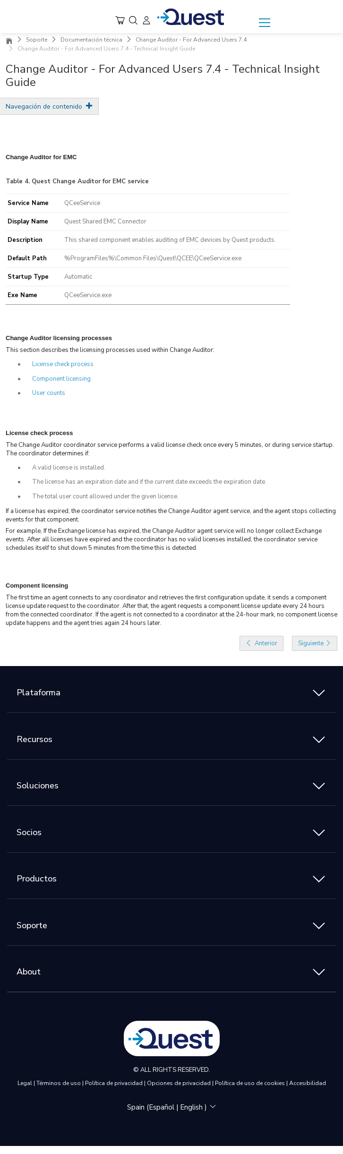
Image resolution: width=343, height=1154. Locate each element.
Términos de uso (59, 1083)
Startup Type (28, 277)
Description (25, 240)
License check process (63, 364)
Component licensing (61, 379)
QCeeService (82, 203)
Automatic (78, 277)
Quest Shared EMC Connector (105, 221)
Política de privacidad (114, 1083)
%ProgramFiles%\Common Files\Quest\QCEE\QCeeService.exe (152, 258)
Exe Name (22, 295)
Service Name (28, 203)
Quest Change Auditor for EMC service (90, 181)
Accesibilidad (307, 1083)
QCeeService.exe (87, 295)
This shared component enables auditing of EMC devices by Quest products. (170, 240)
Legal (25, 1083)
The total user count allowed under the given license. (105, 496)
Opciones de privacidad (179, 1083)
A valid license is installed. (68, 467)
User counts (48, 393)
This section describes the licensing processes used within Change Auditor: (110, 350)
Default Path (27, 258)
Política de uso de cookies (250, 1083)
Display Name (28, 221)
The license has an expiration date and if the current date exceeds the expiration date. (149, 482)
